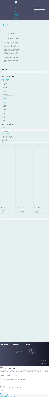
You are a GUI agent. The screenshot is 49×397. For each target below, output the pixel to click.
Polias (5, 102)
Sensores (5, 91)
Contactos (16, 18)
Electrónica (17, 7)
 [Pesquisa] (46, 72)
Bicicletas (5, 83)
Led (4, 113)
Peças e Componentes (7, 24)
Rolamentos (6, 103)
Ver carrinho (28, 214)
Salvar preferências (3, 394)
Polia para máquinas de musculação (6, 211)
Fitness (4, 117)
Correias (5, 101)
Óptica (16, 11)
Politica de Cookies (11, 396)
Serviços (16, 14)
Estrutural (16, 10)
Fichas (5, 90)
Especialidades (17, 4)
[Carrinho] (34, 5)
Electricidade (17, 6)
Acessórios (16, 12)
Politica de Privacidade (4, 396)
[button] (32, 350)
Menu (16, 1)
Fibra (5, 112)
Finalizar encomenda (34, 214)
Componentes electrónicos (8, 95)
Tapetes (5, 105)
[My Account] (35, 2)
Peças (15, 3)
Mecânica (16, 8)
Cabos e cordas (6, 99)
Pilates (5, 86)
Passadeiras (6, 81)
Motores (5, 92)
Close (1, 366)
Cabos (5, 88)
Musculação (6, 84)
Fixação (5, 109)
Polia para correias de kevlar (23, 210)
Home (4, 22)
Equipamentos (17, 15)
